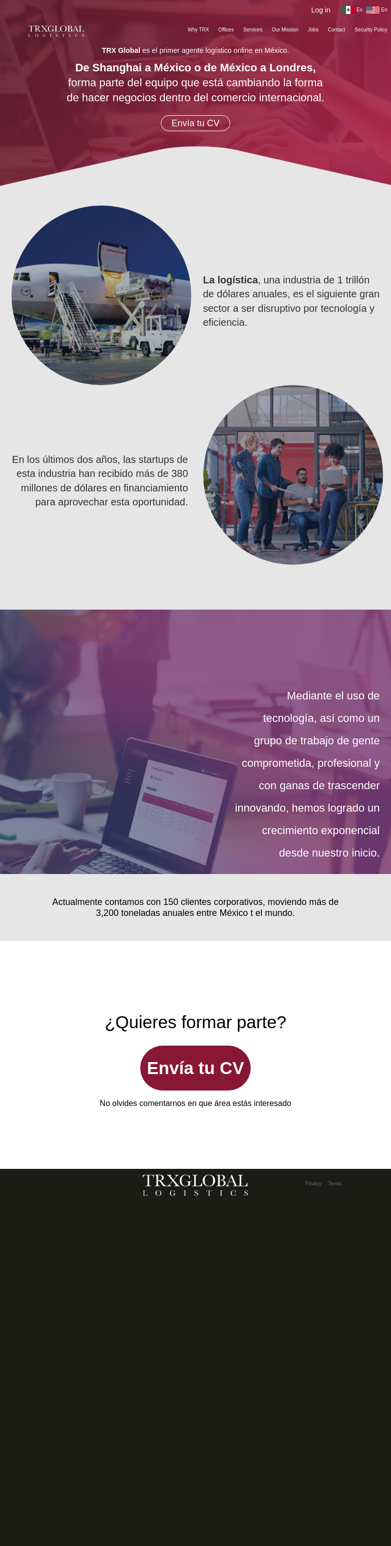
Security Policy (371, 29)
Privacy (313, 1183)
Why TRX (198, 29)
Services (252, 29)
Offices (226, 29)
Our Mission (285, 29)
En (376, 9)
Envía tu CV (195, 123)
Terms (335, 1183)
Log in (320, 10)
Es (352, 9)
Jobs (313, 29)
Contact (336, 29)
